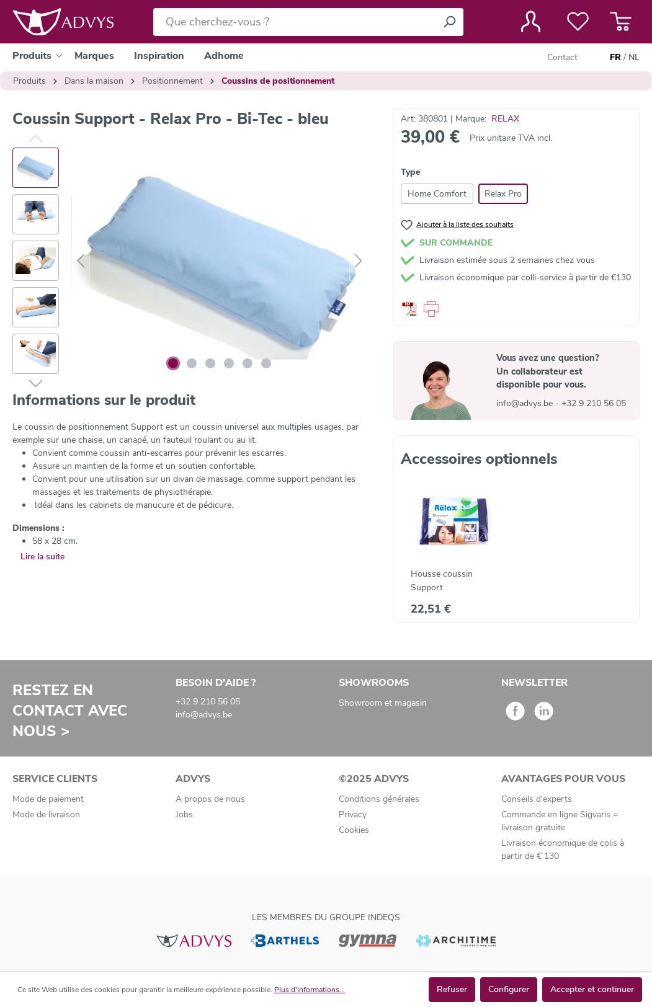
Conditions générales (379, 799)
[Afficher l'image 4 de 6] (229, 363)
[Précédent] (80, 261)
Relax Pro (503, 194)
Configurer (508, 989)
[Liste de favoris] (578, 21)
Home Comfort (437, 194)
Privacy (353, 814)
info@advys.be (525, 403)
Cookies (354, 830)
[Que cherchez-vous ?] (294, 22)
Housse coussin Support (442, 580)
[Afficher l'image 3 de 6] (210, 363)
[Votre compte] (530, 21)
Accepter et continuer (592, 989)
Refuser (452, 989)
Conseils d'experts (536, 799)
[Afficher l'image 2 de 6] (192, 363)
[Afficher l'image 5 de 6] (247, 363)
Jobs (184, 814)
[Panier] (621, 21)
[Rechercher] (449, 22)
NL (634, 57)
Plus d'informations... (309, 990)
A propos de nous (210, 799)
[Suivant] (358, 261)
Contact (562, 57)
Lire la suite (42, 556)
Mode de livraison (46, 814)
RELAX (505, 119)
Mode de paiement (48, 799)
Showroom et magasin (383, 703)
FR (615, 57)
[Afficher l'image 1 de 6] (173, 363)
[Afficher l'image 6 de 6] (266, 363)
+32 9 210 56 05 (593, 403)
